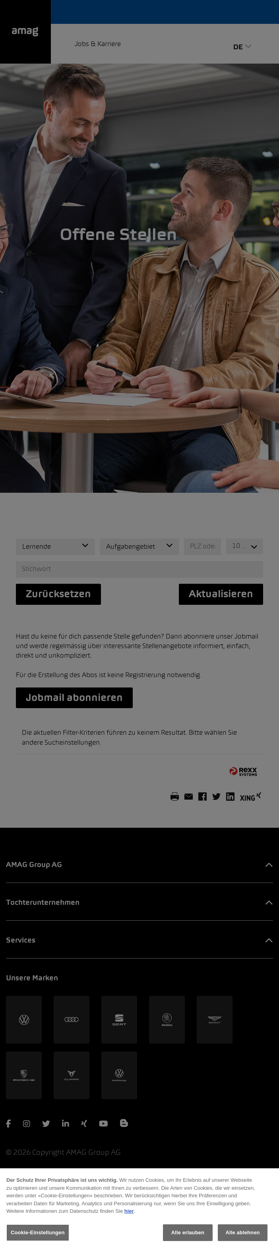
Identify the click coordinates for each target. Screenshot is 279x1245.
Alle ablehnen (242, 1236)
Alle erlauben (187, 1236)
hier (129, 1215)
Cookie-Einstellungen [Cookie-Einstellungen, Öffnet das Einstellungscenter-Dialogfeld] (38, 1236)
